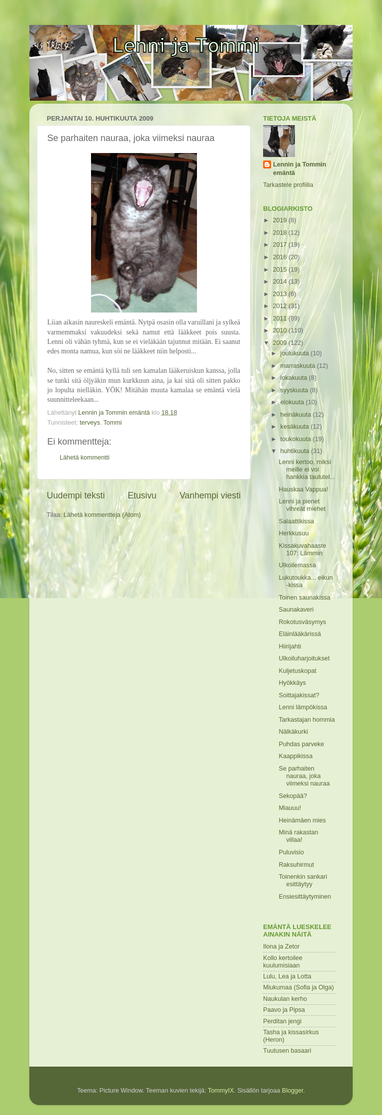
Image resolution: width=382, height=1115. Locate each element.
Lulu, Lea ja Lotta (287, 976)
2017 (280, 244)
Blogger (292, 1090)
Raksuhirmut (296, 864)
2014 (280, 281)
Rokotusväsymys (302, 622)
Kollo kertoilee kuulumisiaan (282, 962)
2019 (280, 220)
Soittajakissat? (299, 695)
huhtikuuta (296, 451)
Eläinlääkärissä (300, 634)
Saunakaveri (296, 609)
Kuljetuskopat (297, 670)
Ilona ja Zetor (281, 946)
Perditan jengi (282, 1021)
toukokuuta (297, 439)
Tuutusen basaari (287, 1050)
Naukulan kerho (285, 998)
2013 (280, 294)
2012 (280, 306)
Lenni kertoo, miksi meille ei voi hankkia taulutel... (307, 469)
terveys (90, 422)
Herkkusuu (293, 533)
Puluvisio (291, 852)
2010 (280, 330)
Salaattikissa (296, 521)
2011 (280, 318)
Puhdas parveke (301, 744)
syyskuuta (295, 390)
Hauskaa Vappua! (303, 489)
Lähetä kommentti (84, 457)
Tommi (112, 422)
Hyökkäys (292, 682)
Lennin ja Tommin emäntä (299, 169)
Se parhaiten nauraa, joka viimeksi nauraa (304, 776)
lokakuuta (295, 377)
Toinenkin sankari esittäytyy (303, 880)
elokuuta (293, 402)
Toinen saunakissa (304, 597)
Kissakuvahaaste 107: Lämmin (302, 549)
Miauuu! (290, 807)
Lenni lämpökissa (303, 707)
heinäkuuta (297, 414)
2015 (280, 269)
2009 (280, 342)
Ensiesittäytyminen (305, 896)
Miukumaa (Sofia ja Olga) (298, 987)
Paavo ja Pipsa (284, 1009)
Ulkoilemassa (297, 565)
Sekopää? (293, 796)
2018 (280, 232)
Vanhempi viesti (210, 495)
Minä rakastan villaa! (298, 836)
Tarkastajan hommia (307, 719)
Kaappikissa (295, 756)
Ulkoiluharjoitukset (304, 658)
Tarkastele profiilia (288, 184)
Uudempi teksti (76, 495)
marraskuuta (299, 365)
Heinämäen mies (302, 820)
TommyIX (221, 1090)
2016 (280, 257)
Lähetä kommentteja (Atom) (102, 514)
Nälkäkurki (293, 731)
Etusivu (142, 495)
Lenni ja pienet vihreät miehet (302, 505)
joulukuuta (296, 353)
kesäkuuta (296, 426)
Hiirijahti (290, 646)
